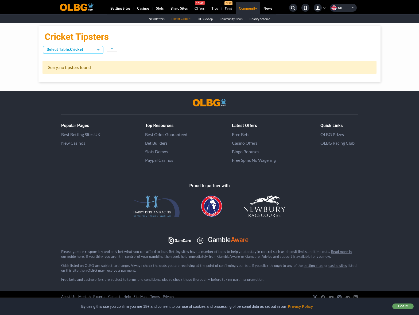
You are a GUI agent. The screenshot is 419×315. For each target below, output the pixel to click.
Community (248, 8)
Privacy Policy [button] (300, 306)
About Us (68, 296)
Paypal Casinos (159, 160)
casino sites (337, 265)
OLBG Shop (205, 19)
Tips (214, 8)
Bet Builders (156, 142)
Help (127, 296)
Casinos (143, 8)
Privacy (168, 296)
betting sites (313, 265)
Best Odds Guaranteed (166, 134)
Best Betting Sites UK (80, 134)
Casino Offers (244, 142)
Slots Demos (156, 151)
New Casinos (73, 142)
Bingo (179, 8)
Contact (114, 296)
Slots (160, 8)
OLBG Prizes (332, 134)
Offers (200, 6)
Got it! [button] (403, 306)
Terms (155, 296)
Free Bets (240, 134)
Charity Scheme (260, 19)
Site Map (140, 296)
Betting (120, 8)
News (267, 8)
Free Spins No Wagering (254, 160)
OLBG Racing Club (337, 142)
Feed (228, 6)
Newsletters (156, 19)
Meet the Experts (91, 296)
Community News (231, 19)
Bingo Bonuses (245, 151)
